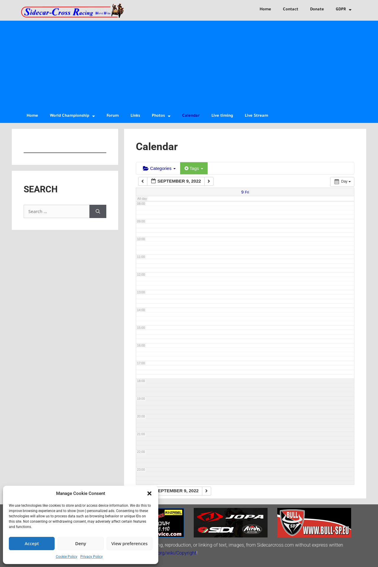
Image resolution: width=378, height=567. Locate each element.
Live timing (222, 116)
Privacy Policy (91, 557)
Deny (80, 543)
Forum (113, 116)
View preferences (129, 543)
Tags (194, 168)
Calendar (191, 116)
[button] (149, 493)
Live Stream (256, 116)
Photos (161, 116)
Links (135, 116)
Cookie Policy (66, 557)
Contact (290, 9)
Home (265, 9)
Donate (317, 9)
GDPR (343, 10)
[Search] (97, 211)
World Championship (72, 116)
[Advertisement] (189, 65)
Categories (159, 168)
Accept (32, 543)
